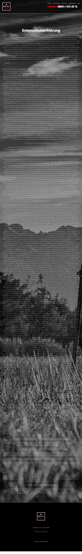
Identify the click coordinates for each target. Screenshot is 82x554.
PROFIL (49, 3)
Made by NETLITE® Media (41, 544)
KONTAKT (64, 3)
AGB (78, 3)
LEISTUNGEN (56, 3)
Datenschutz (37, 534)
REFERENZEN (72, 3)
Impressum (45, 534)
